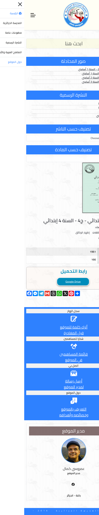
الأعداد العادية (82, 103)
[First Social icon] (49, 484)
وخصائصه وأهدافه (49, 414)
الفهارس (85, 111)
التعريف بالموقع (49, 409)
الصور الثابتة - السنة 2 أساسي (74, 77)
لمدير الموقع (49, 386)
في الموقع (49, 359)
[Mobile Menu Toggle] (94, 15)
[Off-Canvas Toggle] (8, 15)
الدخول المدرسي (81, 115)
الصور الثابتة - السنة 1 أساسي (74, 73)
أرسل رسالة (49, 380)
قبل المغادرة (50, 332)
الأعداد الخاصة (82, 107)
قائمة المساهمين (49, 354)
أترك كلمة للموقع (49, 327)
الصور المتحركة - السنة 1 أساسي (72, 69)
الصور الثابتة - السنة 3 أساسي (74, 81)
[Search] (49, 43)
